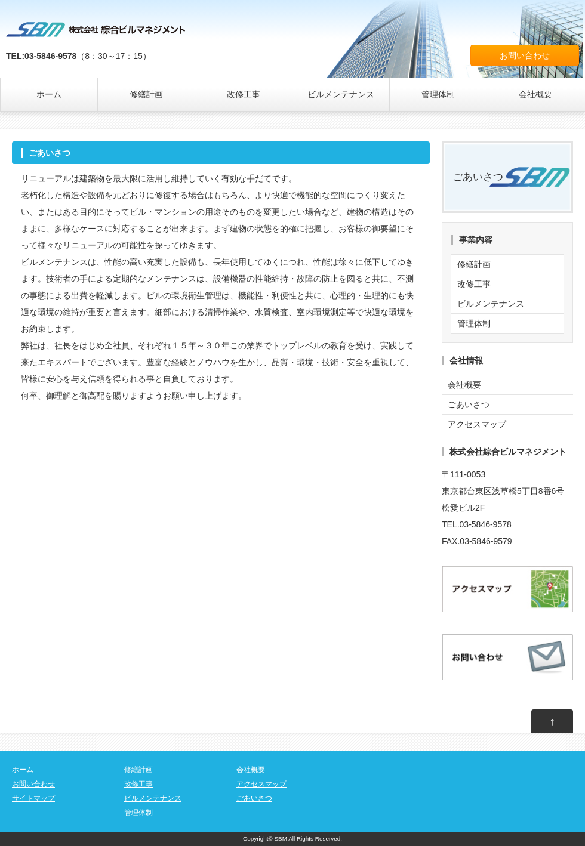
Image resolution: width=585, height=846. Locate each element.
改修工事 (243, 94)
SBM (281, 838)
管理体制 (438, 94)
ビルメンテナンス (340, 94)
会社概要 (535, 94)
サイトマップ (33, 798)
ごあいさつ (477, 177)
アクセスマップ (477, 424)
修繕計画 (146, 94)
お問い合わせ (525, 55)
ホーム (48, 94)
